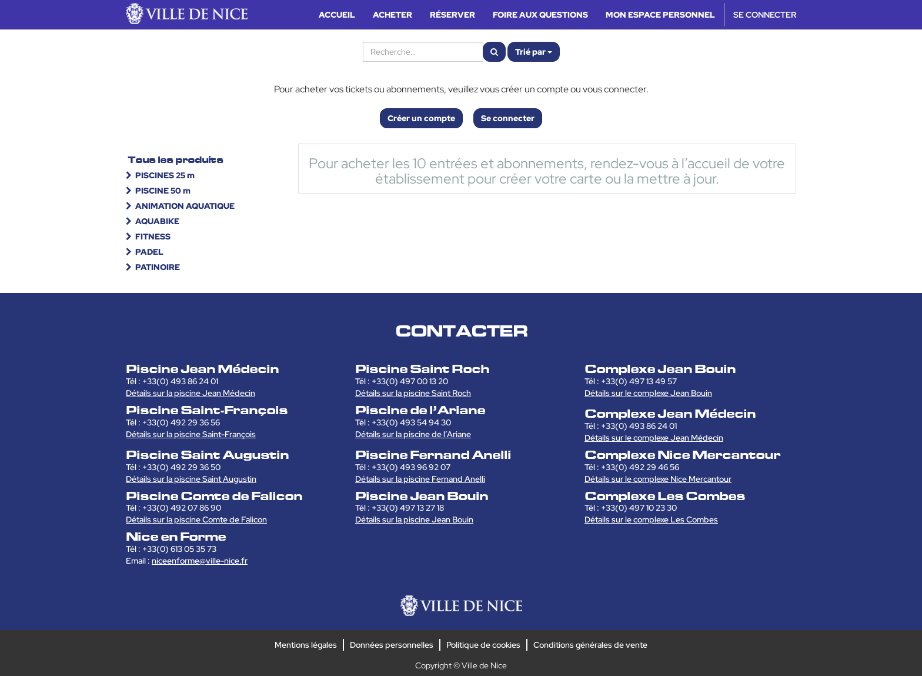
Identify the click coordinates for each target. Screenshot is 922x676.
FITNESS (153, 236)
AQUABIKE (157, 221)
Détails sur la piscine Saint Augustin (191, 479)
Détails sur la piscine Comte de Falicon (196, 519)
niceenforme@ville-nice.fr (200, 560)
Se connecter (508, 118)
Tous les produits (175, 160)
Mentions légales (306, 645)
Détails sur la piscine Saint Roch (413, 393)
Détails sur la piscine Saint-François (191, 434)
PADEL (149, 252)
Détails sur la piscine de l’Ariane (413, 434)
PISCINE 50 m (163, 190)
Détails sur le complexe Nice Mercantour (657, 479)
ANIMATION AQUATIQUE (185, 206)
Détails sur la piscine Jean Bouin (414, 519)
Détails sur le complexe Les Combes (651, 519)
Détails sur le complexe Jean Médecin (653, 437)
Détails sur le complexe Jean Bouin (648, 393)
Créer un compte (421, 118)
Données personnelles (391, 645)
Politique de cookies (483, 645)
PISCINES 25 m (165, 175)
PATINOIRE (157, 267)
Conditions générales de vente (590, 645)
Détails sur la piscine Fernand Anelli (420, 479)
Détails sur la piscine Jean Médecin (190, 393)
